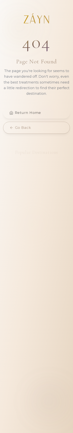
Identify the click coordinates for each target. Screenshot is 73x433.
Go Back (20, 128)
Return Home (25, 113)
